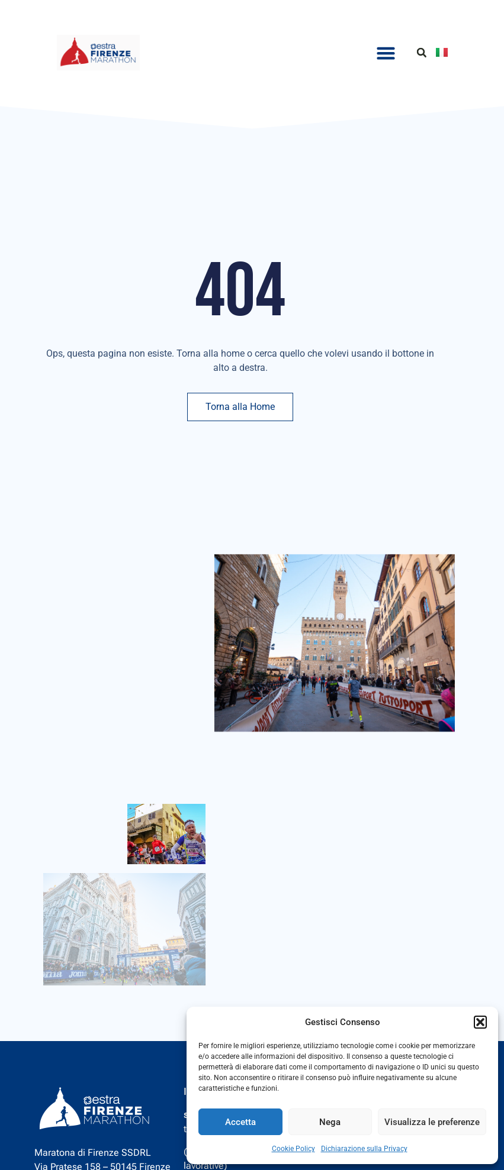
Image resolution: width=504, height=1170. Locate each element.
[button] (480, 1022)
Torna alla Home (240, 406)
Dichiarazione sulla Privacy (364, 1149)
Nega (330, 1122)
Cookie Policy (293, 1149)
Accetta (240, 1122)
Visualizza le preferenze (432, 1122)
